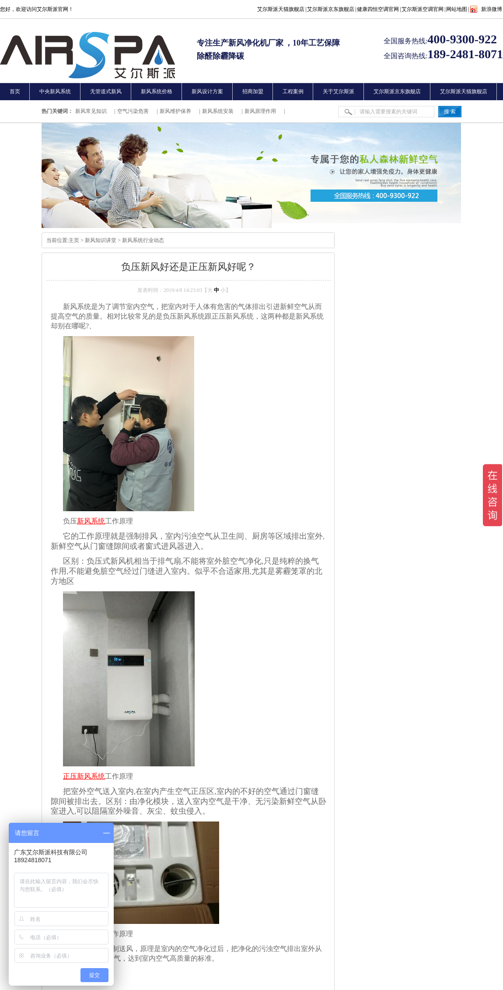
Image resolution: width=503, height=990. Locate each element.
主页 (74, 240)
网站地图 (456, 9)
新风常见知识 (91, 111)
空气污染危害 (133, 111)
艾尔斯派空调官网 (423, 9)
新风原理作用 (260, 111)
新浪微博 (491, 9)
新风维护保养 (175, 111)
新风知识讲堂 (100, 240)
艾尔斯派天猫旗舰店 (280, 9)
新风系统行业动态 (143, 240)
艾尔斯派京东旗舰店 (330, 9)
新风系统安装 (218, 111)
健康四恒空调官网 (378, 9)
